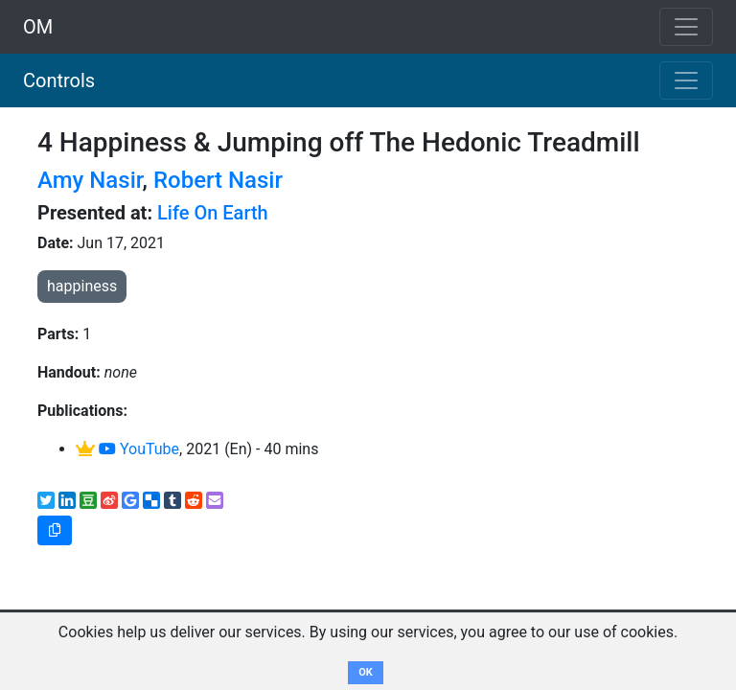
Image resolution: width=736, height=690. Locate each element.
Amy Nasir (90, 180)
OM (38, 26)
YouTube (139, 449)
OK (365, 672)
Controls (59, 80)
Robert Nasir (218, 180)
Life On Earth (212, 212)
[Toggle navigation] (686, 80)
